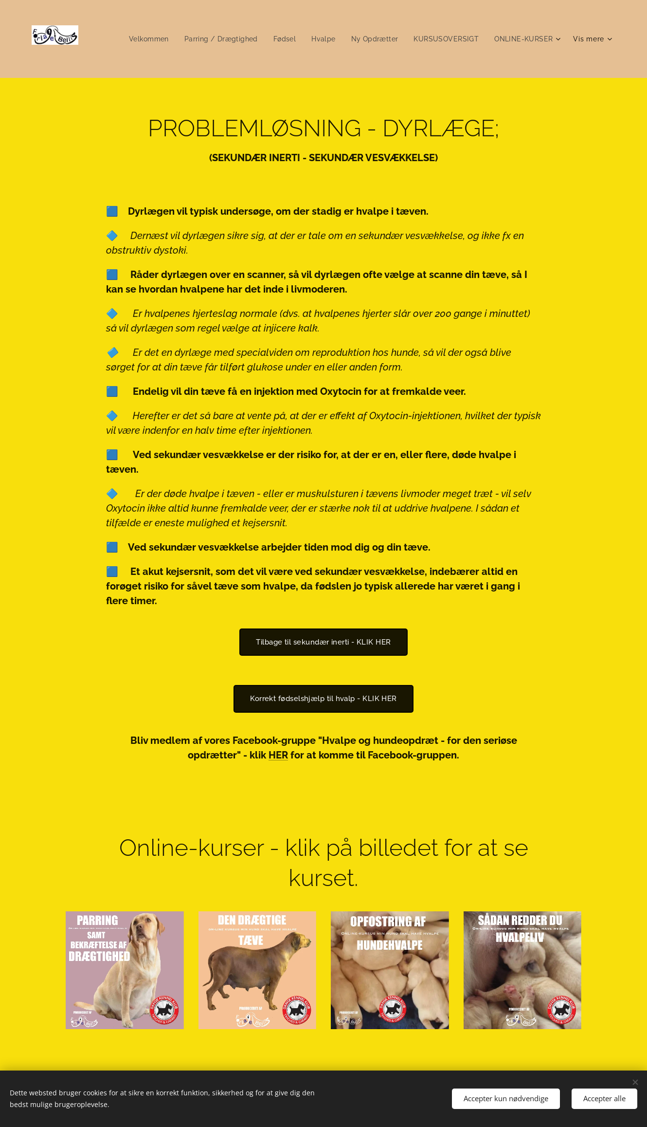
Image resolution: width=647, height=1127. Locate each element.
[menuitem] (140, 39)
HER (278, 755)
